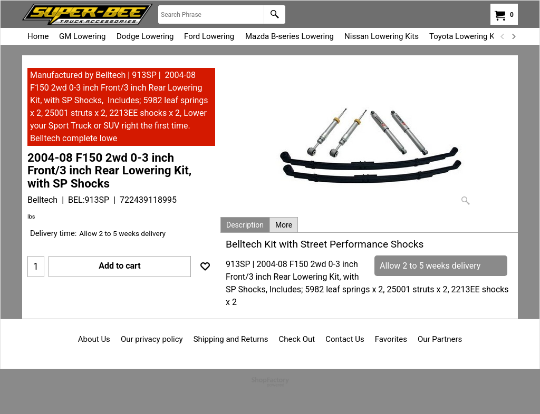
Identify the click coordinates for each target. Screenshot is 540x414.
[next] (513, 36)
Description (245, 225)
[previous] (502, 36)
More (283, 225)
